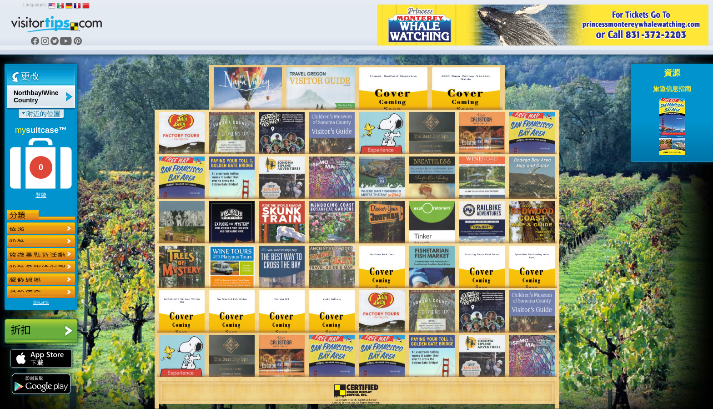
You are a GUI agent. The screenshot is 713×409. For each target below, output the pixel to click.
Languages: (35, 4)
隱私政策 (41, 302)
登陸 (40, 195)
